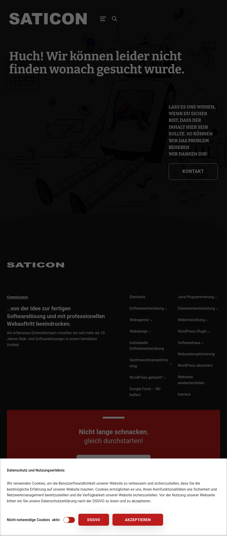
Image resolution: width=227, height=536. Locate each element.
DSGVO (93, 520)
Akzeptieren (138, 520)
